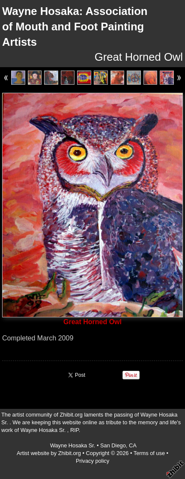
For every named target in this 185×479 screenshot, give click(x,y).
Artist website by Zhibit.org (49, 453)
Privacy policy (92, 461)
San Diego (113, 445)
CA (133, 445)
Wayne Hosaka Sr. (73, 445)
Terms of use (149, 453)
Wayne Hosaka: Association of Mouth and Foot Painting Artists (74, 26)
